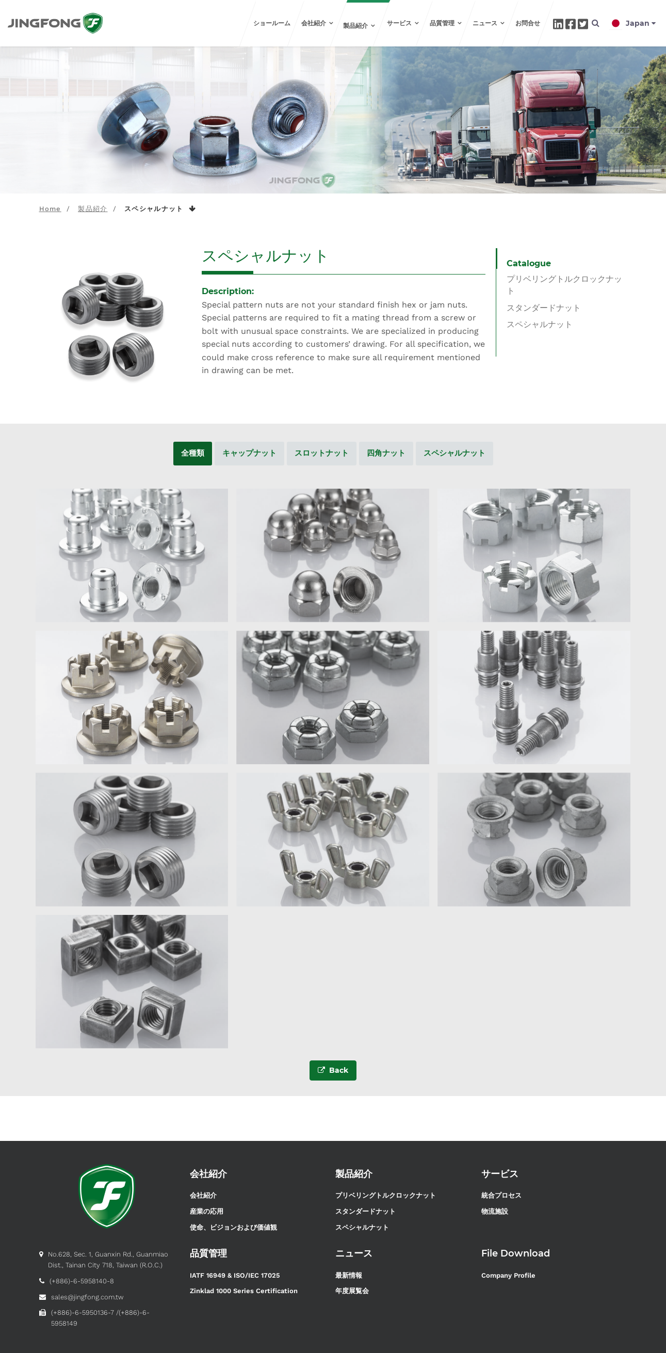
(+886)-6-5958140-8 (82, 1281)
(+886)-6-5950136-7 (82, 1312)
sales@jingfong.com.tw (87, 1297)
